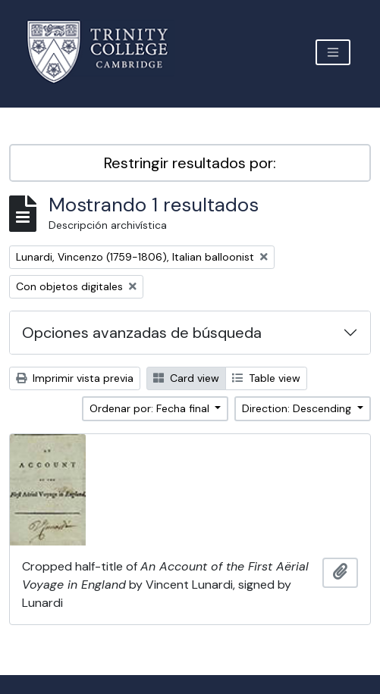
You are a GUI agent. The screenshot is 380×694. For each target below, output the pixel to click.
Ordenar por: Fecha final (151, 408)
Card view (186, 378)
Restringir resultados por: (190, 163)
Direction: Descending (298, 408)
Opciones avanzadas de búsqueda (142, 332)
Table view (266, 378)
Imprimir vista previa (74, 378)
